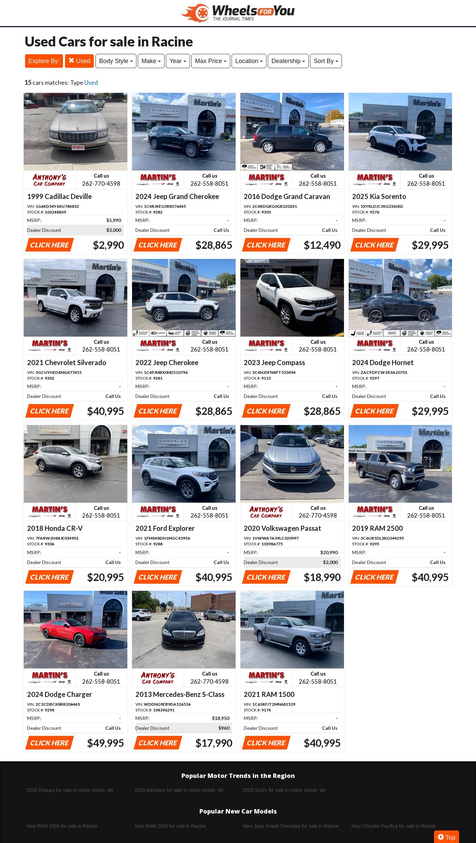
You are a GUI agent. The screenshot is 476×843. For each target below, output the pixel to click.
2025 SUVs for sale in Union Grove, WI (284, 790)
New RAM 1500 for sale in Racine (62, 826)
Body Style (116, 61)
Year (178, 61)
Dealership (288, 61)
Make (151, 61)
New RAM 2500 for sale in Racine (170, 826)
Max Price (210, 61)
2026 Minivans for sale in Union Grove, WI (179, 790)
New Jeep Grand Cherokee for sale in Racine (291, 826)
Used (79, 60)
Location (249, 61)
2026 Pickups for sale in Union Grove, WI (69, 790)
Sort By (326, 61)
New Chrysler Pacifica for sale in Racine (393, 826)
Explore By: (44, 61)
